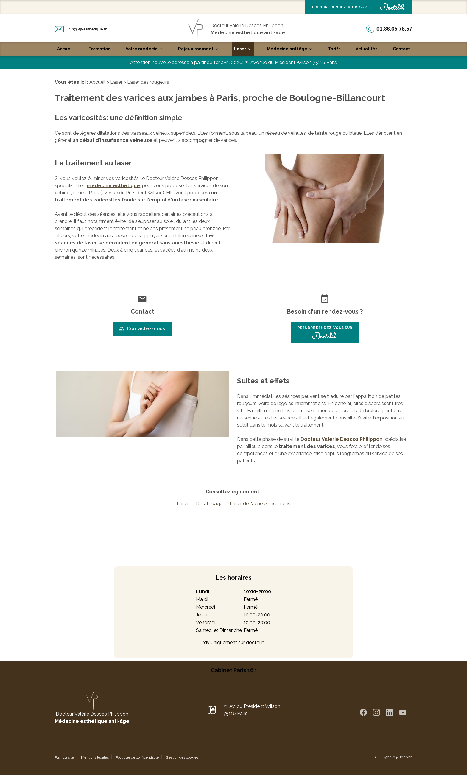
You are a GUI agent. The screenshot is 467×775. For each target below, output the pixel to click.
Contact (401, 48)
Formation (99, 48)
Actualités (366, 48)
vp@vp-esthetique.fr (88, 29)
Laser (240, 48)
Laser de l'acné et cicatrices (260, 503)
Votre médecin (142, 48)
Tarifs (334, 48)
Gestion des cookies (182, 757)
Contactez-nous (142, 328)
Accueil (65, 48)
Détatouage (209, 503)
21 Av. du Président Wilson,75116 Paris (252, 709)
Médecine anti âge (287, 48)
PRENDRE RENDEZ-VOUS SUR (358, 7)
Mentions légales (95, 757)
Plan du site (64, 757)
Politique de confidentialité (137, 757)
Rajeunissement (195, 48)
